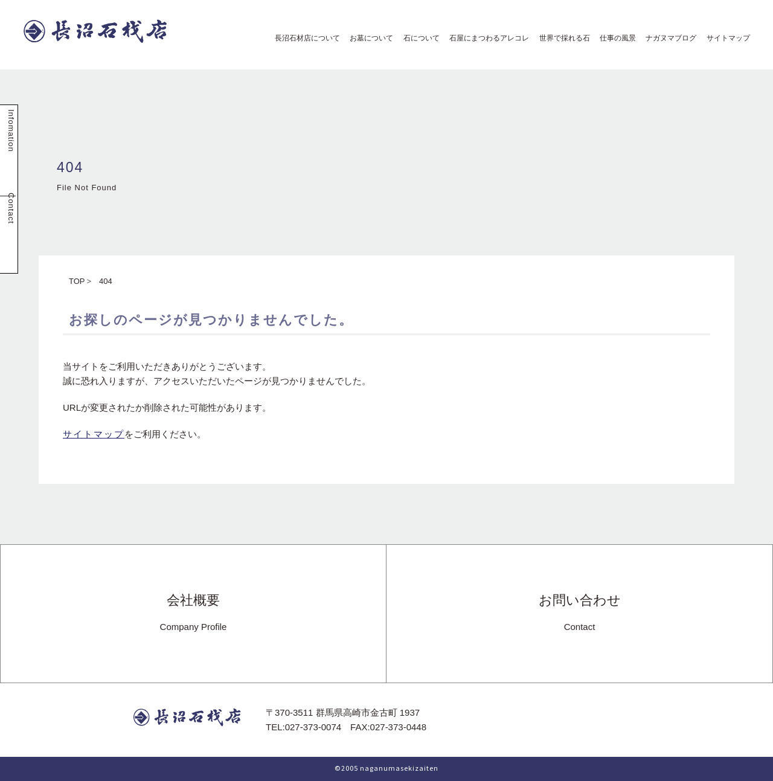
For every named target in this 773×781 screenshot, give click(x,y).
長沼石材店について (304, 38)
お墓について (367, 38)
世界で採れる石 (561, 38)
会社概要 (193, 613)
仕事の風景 (614, 38)
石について (418, 38)
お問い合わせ (580, 613)
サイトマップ (724, 38)
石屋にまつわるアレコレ (485, 38)
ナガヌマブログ (667, 38)
